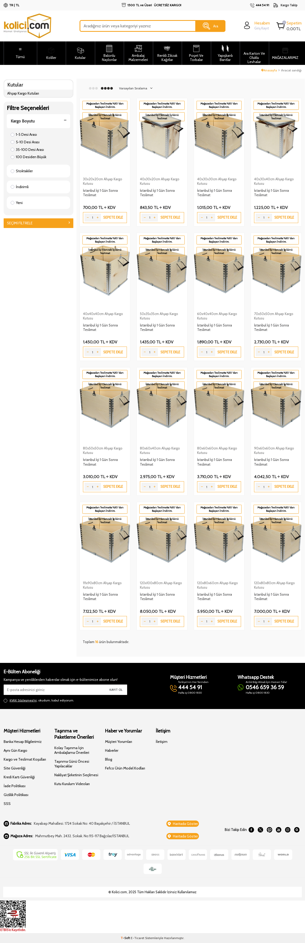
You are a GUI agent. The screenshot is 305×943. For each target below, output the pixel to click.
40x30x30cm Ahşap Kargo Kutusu (217, 181)
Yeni (17, 202)
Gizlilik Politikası (16, 794)
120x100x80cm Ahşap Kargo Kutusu (161, 585)
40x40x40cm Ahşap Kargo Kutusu (103, 316)
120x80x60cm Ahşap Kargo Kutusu (217, 585)
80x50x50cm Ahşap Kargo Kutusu (102, 450)
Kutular (15, 85)
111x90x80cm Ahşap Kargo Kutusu (102, 585)
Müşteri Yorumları (118, 741)
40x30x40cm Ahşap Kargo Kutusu (274, 181)
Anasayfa (269, 70)
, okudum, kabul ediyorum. (39, 700)
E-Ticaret (137, 938)
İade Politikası (14, 786)
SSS (7, 803)
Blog (108, 759)
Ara (210, 26)
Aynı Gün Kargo (15, 750)
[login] (256, 25)
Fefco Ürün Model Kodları (125, 768)
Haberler (111, 750)
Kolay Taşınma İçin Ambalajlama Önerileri (71, 750)
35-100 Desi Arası (27, 149)
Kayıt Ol (115, 690)
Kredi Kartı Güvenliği (19, 777)
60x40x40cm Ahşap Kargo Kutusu (217, 316)
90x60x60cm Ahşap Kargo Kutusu (274, 450)
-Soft (126, 938)
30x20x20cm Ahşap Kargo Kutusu (102, 181)
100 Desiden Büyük (28, 157)
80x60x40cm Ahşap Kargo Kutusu (160, 450)
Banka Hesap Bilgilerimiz (23, 741)
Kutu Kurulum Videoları (72, 783)
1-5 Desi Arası (24, 134)
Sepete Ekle (113, 217)
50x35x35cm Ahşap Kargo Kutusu (159, 316)
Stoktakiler (22, 171)
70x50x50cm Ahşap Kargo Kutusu (273, 316)
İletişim (161, 741)
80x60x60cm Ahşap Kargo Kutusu (217, 450)
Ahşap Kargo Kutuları (23, 93)
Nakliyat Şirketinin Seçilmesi (76, 775)
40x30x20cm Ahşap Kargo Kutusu (159, 181)
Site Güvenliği (14, 768)
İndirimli (20, 186)
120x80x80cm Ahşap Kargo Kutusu (274, 585)
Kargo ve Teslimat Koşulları (25, 759)
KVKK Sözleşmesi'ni (23, 700)
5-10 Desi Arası (25, 142)
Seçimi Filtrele (38, 223)
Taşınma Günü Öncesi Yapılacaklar (71, 763)
